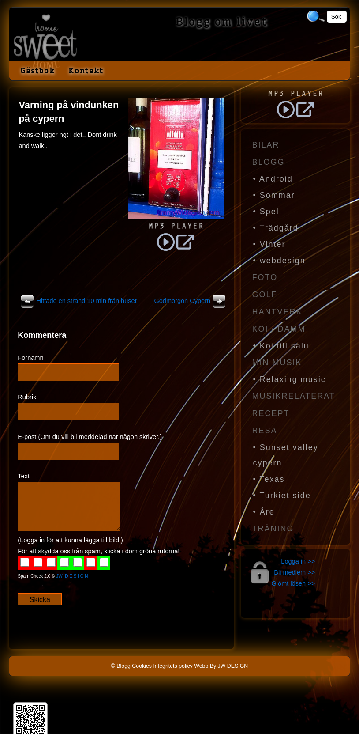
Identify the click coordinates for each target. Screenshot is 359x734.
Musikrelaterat (293, 396)
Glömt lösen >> (293, 583)
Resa (264, 430)
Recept (271, 413)
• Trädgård (276, 227)
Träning (273, 528)
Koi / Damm (279, 329)
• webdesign (279, 260)
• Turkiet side (282, 495)
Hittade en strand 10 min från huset (77, 300)
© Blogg (121, 666)
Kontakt (86, 70)
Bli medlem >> (294, 572)
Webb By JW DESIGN (221, 666)
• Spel (266, 211)
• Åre (264, 511)
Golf (264, 294)
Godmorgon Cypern (191, 300)
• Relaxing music (289, 379)
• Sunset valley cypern (285, 455)
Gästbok (37, 70)
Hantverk (277, 311)
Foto (265, 277)
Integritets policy (172, 666)
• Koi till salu (281, 345)
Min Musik (277, 362)
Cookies (142, 666)
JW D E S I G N (72, 576)
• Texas (269, 479)
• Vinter (269, 244)
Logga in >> (298, 561)
